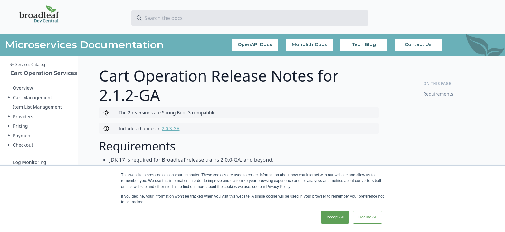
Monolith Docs (309, 44)
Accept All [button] (335, 217)
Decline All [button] (367, 217)
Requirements (438, 94)
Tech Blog (364, 44)
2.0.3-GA (170, 128)
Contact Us (418, 44)
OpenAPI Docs (255, 44)
